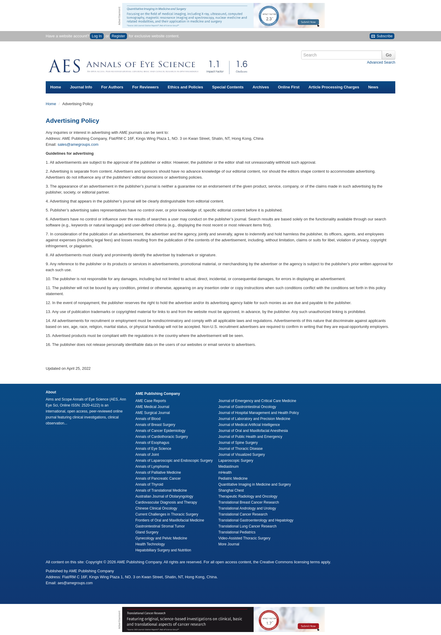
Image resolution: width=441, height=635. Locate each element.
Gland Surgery (146, 532)
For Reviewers (145, 87)
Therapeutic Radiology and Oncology (247, 496)
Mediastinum (228, 466)
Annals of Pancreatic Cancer (158, 478)
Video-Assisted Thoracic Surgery (244, 538)
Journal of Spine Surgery (238, 443)
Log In (97, 36)
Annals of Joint (147, 455)
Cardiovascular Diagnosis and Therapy (166, 502)
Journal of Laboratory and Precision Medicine (254, 419)
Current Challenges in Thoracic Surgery (166, 514)
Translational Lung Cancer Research (247, 526)
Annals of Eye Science (153, 449)
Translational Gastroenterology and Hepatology (255, 520)
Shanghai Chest (231, 490)
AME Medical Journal (152, 407)
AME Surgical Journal (152, 413)
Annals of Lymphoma (152, 466)
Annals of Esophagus (152, 443)
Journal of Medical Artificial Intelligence (249, 425)
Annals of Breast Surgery (155, 425)
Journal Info (81, 87)
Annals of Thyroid (149, 484)
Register (118, 36)
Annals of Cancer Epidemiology (160, 431)
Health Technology (150, 544)
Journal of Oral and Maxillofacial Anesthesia (253, 431)
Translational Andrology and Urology (247, 508)
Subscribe (382, 36)
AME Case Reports (150, 401)
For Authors (112, 87)
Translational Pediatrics (236, 532)
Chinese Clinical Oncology (156, 508)
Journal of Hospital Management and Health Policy (258, 413)
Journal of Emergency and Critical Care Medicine (257, 401)
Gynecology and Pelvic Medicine (161, 538)
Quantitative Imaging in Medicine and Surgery (254, 484)
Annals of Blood (147, 419)
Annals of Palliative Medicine (158, 472)
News (373, 87)
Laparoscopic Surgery (235, 460)
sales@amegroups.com (78, 144)
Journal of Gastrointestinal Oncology (247, 407)
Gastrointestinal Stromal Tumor (160, 526)
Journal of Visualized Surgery (241, 455)
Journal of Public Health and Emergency (250, 437)
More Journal (228, 544)
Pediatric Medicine (233, 478)
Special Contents (228, 87)
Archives (260, 87)
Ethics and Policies (185, 87)
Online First (288, 87)
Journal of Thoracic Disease (240, 449)
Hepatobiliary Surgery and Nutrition (163, 550)
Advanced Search (381, 62)
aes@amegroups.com (75, 583)
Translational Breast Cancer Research (248, 502)
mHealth (225, 472)
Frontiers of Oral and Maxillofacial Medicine (169, 520)
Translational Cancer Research (243, 514)
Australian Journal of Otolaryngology (164, 496)
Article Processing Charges (333, 87)
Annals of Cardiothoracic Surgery (161, 437)
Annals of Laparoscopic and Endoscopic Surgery (174, 460)
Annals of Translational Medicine (161, 490)
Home (55, 87)
